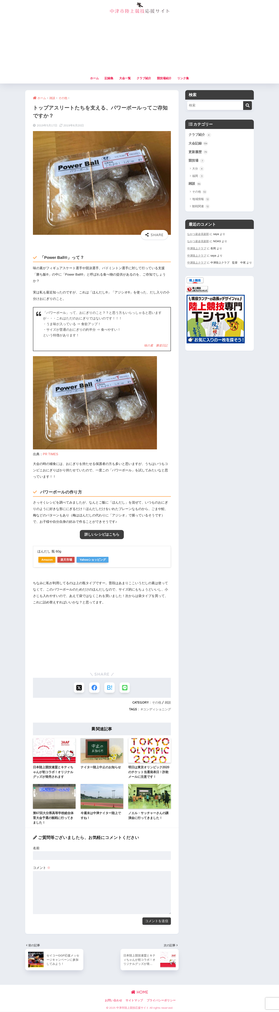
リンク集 (183, 78)
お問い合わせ (113, 1000)
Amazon (47, 559)
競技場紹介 (164, 78)
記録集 (109, 78)
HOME (139, 992)
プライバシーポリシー (161, 1000)
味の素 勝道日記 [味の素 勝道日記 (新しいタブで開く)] (156, 345)
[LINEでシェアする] (125, 687)
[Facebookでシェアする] (94, 687)
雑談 (168, 703)
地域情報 (201, 199)
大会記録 (198, 143)
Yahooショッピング (96, 559)
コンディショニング (157, 709)
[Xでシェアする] (78, 687)
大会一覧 (125, 78)
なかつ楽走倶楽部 (198, 234)
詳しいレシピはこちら (101, 534)
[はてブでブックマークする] (109, 687)
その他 (156, 703)
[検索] (247, 105)
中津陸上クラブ (196, 248)
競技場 (197, 161)
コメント (41, 868)
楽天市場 (68, 559)
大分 (198, 169)
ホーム (94, 78)
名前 (36, 848)
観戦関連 (201, 207)
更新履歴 (198, 152)
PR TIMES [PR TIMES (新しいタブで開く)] (51, 454)
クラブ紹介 (144, 78)
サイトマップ (134, 1000)
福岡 (198, 176)
